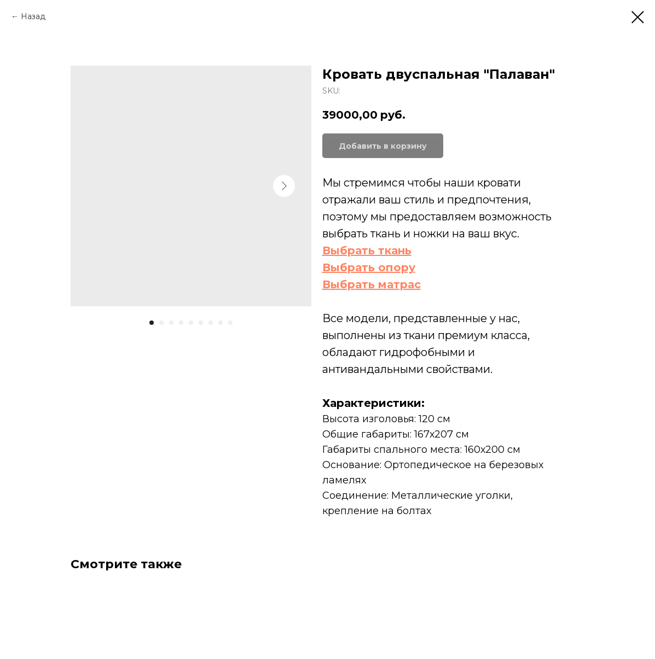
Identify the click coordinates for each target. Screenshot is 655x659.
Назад (33, 16)
